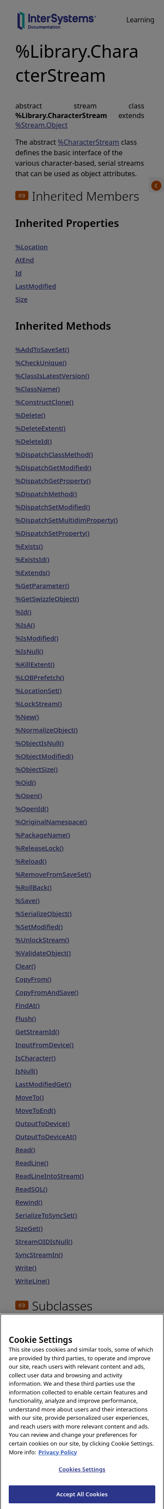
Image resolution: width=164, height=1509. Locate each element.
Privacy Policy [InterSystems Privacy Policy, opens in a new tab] (57, 1463)
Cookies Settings (82, 1480)
